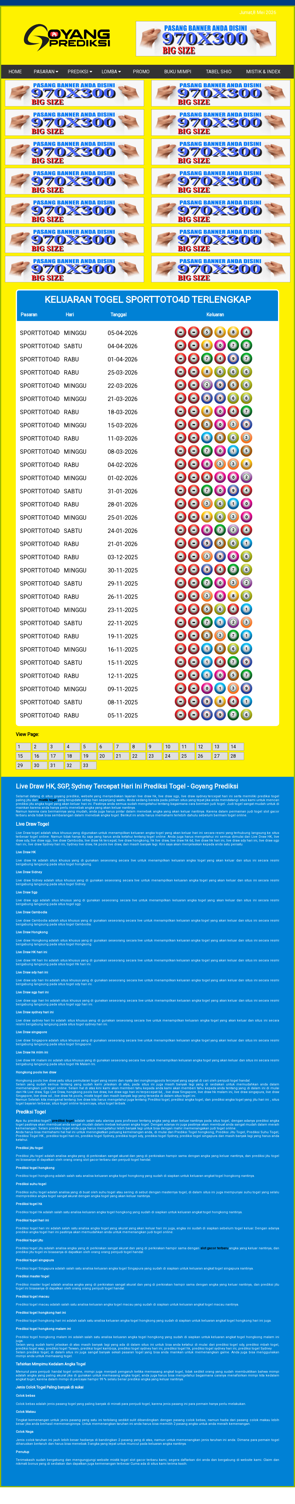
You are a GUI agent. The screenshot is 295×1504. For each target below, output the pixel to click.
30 (36, 765)
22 (135, 756)
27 (216, 756)
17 (53, 756)
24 (167, 756)
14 (233, 747)
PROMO (141, 71)
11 (184, 747)
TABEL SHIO (218, 71)
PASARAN (46, 71)
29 (20, 765)
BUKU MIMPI (177, 71)
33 (85, 765)
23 (151, 756)
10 (167, 747)
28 (233, 756)
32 (69, 765)
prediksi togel (63, 1121)
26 (200, 756)
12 (200, 747)
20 (102, 756)
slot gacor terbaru (214, 1248)
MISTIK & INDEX (263, 71)
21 (118, 756)
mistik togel (48, 800)
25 (184, 756)
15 (20, 756)
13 (216, 747)
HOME (15, 71)
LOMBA (111, 71)
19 (85, 756)
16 (36, 756)
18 (69, 756)
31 (53, 765)
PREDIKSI (80, 71)
